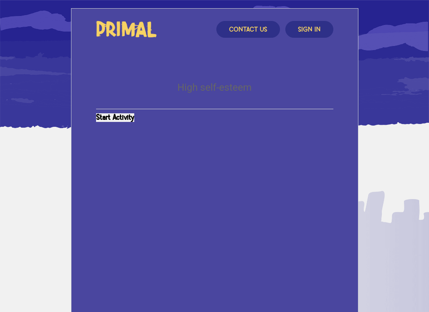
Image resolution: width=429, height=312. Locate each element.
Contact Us (248, 30)
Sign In (309, 30)
